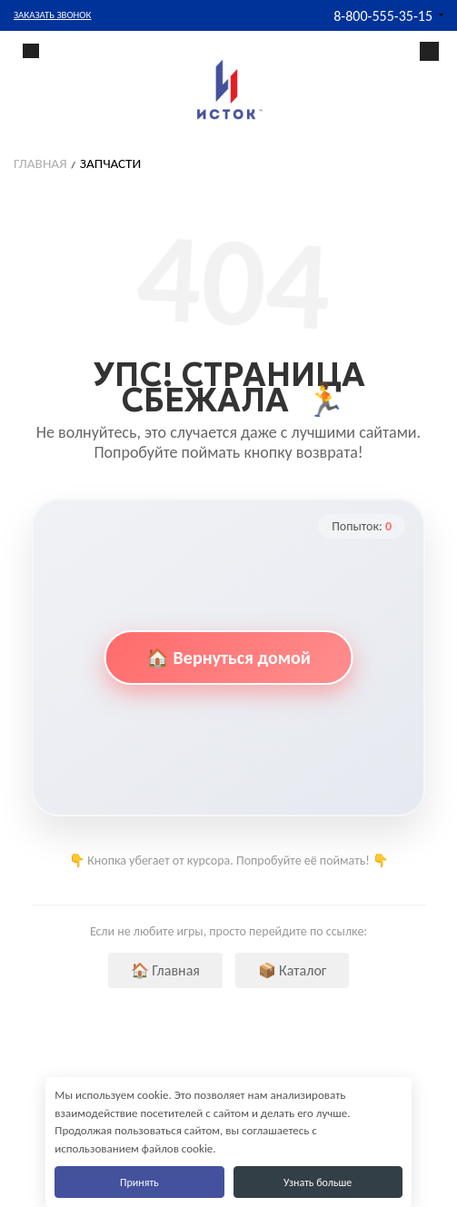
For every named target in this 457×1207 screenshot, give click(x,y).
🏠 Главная (165, 970)
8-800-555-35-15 (382, 16)
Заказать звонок (52, 15)
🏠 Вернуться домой (228, 657)
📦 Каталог (292, 970)
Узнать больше (317, 1182)
